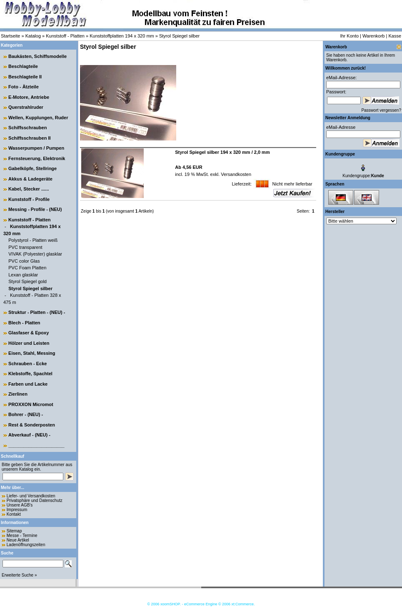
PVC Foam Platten (27, 267)
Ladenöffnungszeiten (26, 544)
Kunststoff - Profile (29, 199)
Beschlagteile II (25, 76)
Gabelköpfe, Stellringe (32, 168)
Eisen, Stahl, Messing (31, 353)
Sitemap (14, 531)
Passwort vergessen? (381, 110)
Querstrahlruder (25, 107)
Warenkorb (373, 35)
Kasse (394, 35)
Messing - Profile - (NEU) (35, 209)
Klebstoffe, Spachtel (30, 373)
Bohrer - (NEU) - (25, 414)
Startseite (10, 35)
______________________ (36, 445)
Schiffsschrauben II (29, 137)
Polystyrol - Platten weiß (32, 240)
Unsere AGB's (20, 505)
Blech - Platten (24, 322)
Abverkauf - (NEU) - (29, 434)
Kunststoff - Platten (65, 35)
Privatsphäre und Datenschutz (34, 500)
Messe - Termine (22, 535)
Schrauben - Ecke (27, 363)
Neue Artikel (18, 540)
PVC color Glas (24, 260)
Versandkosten (235, 174)
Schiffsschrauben (27, 127)
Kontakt (14, 514)
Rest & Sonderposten (31, 424)
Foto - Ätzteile (23, 86)
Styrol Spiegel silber (179, 35)
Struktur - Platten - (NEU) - (36, 312)
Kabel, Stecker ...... (28, 188)
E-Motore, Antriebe (28, 97)
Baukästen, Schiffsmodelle (37, 56)
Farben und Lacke (27, 383)
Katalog (33, 35)
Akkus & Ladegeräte (30, 178)
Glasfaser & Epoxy (28, 332)
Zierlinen (17, 393)
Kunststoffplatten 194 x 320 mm (122, 35)
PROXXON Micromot (30, 404)
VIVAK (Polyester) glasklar (35, 253)
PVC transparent (25, 247)
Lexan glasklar (23, 274)
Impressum (17, 509)
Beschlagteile (23, 66)
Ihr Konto (349, 35)
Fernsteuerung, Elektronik (36, 158)
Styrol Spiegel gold (27, 281)
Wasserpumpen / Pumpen (36, 147)
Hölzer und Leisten (28, 343)
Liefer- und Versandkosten (31, 496)
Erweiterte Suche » (19, 575)
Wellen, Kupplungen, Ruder (38, 117)
